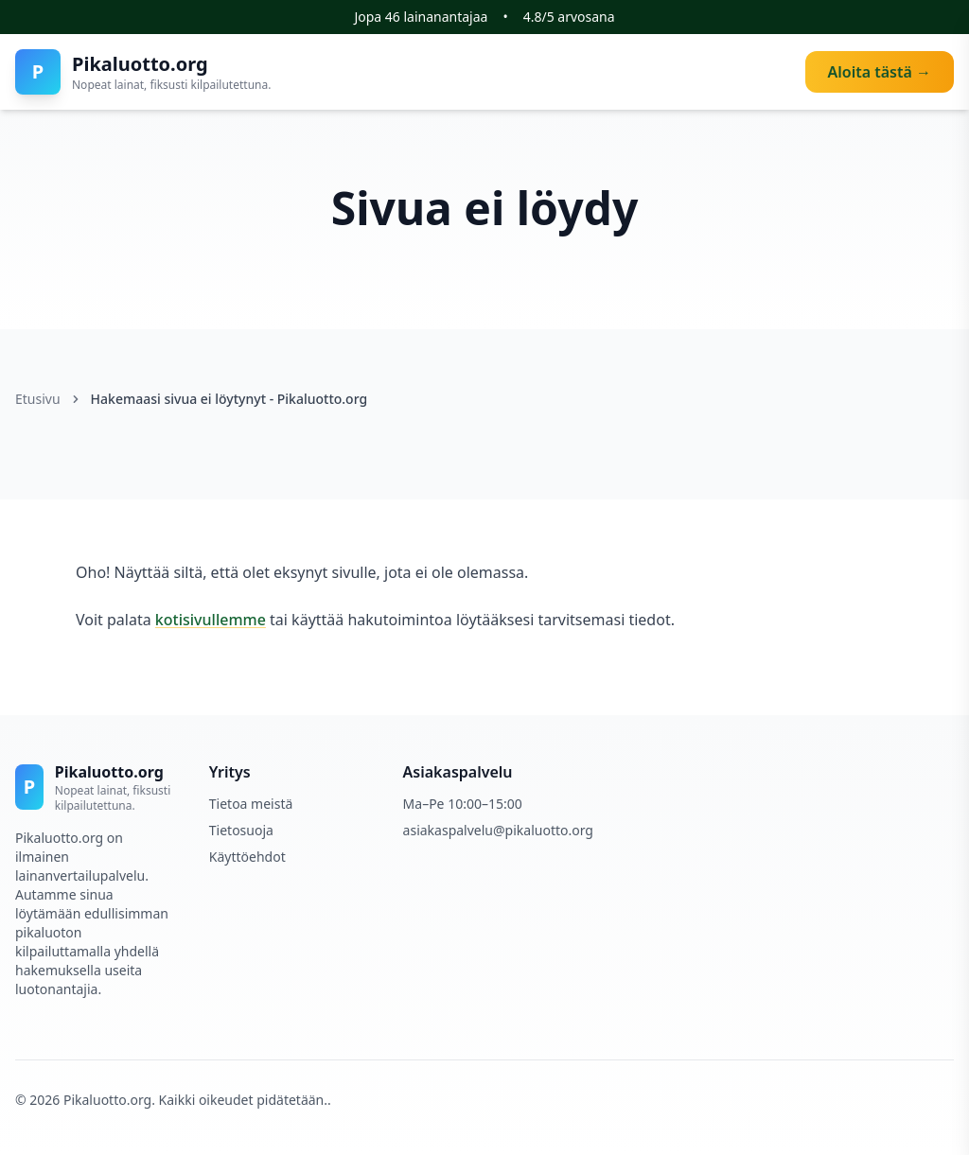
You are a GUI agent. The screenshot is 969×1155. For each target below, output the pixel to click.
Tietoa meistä (251, 804)
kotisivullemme (210, 619)
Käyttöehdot (247, 857)
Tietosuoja (241, 830)
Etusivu (38, 399)
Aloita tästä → (879, 71)
